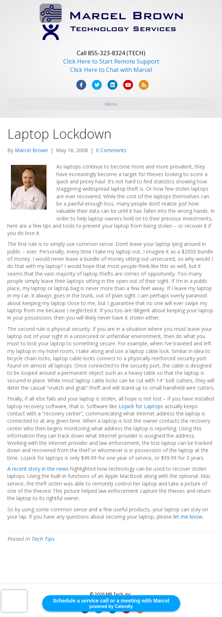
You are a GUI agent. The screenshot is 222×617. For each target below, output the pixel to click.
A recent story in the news (38, 468)
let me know (187, 516)
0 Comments (111, 150)
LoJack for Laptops (140, 406)
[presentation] (14, 601)
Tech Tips (43, 538)
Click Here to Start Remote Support (111, 61)
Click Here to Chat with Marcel (111, 70)
